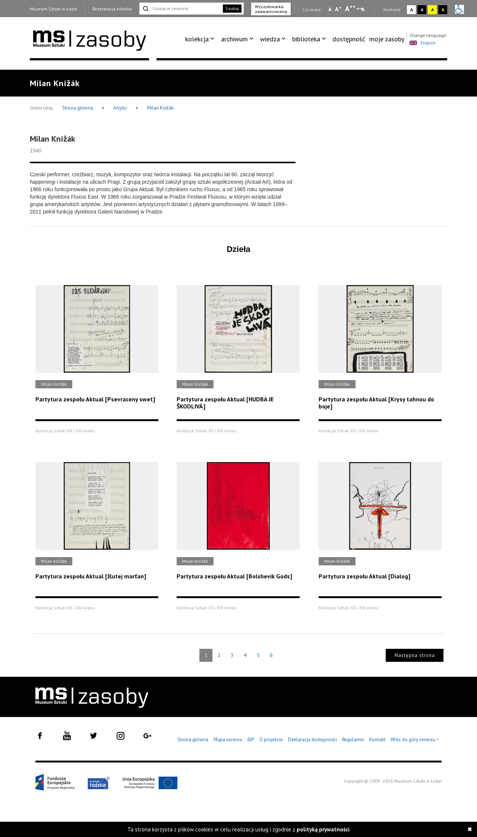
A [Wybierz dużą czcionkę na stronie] (350, 8)
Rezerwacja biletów (112, 9)
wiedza (270, 39)
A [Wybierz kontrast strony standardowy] (411, 9)
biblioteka (306, 39)
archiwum (234, 39)
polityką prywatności (323, 829)
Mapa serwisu (228, 739)
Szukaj (232, 8)
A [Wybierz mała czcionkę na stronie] (329, 9)
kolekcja (197, 39)
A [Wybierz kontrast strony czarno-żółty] (443, 9)
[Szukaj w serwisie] (180, 9)
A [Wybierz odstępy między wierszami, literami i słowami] (363, 9)
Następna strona (415, 655)
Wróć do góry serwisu (415, 739)
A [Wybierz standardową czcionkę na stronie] (338, 9)
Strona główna (78, 108)
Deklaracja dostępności (312, 739)
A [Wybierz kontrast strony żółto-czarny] (432, 9)
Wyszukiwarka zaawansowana (271, 9)
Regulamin (353, 739)
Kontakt (377, 739)
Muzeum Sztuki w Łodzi (53, 9)
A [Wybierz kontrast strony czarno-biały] (422, 9)
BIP (250, 739)
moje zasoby (386, 39)
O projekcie (271, 739)
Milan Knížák (160, 108)
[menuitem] (201, 39)
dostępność (348, 39)
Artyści (120, 108)
